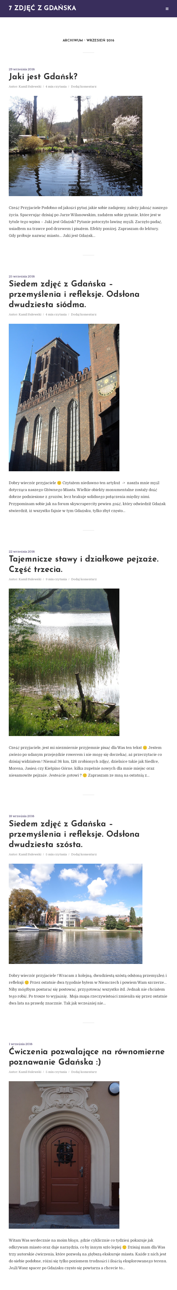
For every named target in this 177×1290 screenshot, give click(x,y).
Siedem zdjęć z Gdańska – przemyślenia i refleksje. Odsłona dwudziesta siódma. (74, 294)
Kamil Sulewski (30, 86)
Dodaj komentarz (84, 86)
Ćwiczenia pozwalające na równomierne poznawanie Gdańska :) (87, 1057)
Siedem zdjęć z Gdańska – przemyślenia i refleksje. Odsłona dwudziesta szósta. (74, 834)
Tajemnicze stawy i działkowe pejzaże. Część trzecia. (84, 564)
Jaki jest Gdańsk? (43, 77)
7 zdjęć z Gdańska (42, 8)
